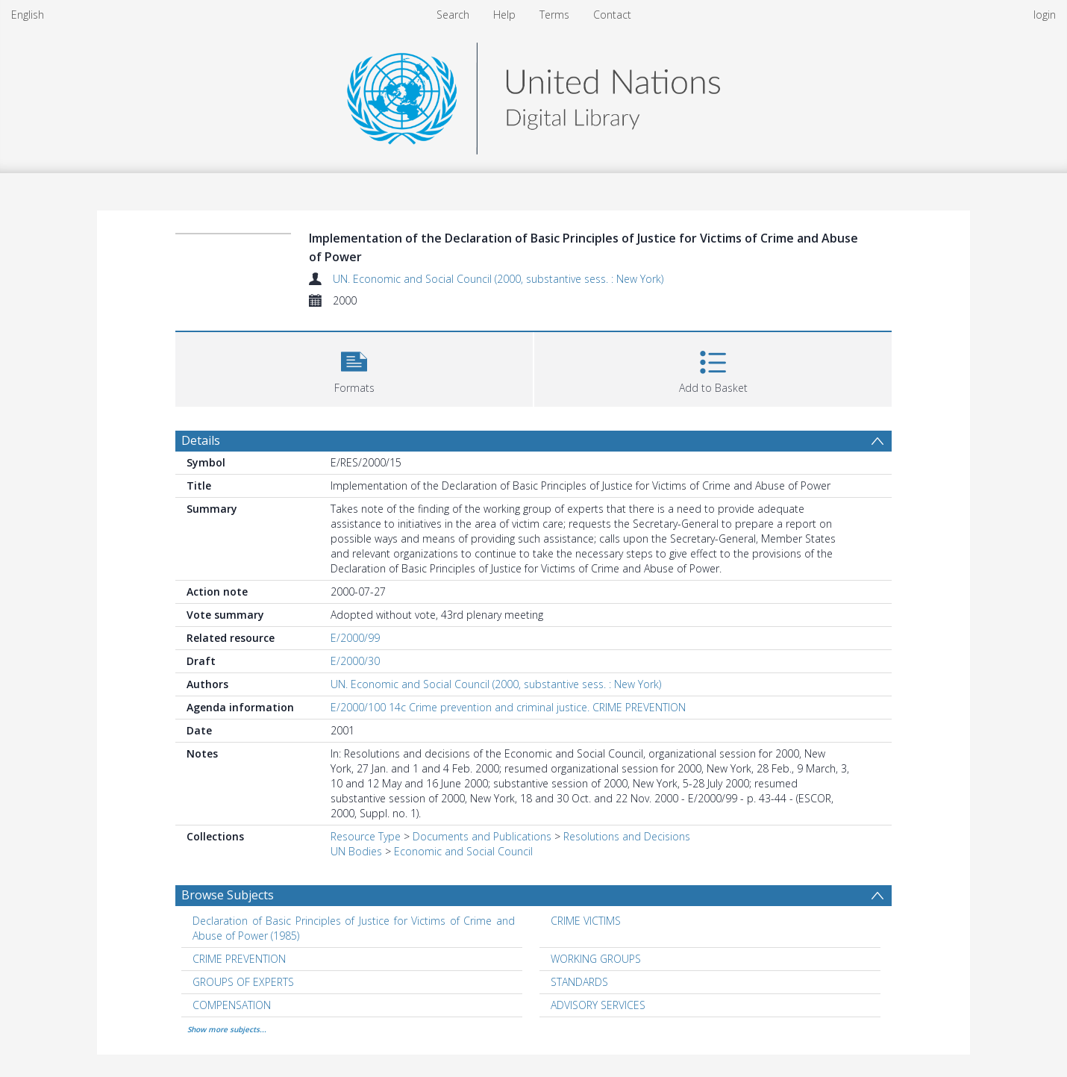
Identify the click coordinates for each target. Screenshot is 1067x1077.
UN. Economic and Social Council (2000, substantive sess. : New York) (498, 279)
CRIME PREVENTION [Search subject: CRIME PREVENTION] (239, 959)
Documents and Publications (482, 836)
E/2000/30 (355, 661)
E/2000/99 (355, 638)
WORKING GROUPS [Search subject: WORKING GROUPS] (596, 959)
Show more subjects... (226, 1029)
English (27, 14)
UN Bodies (356, 851)
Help (504, 14)
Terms (554, 14)
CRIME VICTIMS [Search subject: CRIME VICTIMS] (586, 921)
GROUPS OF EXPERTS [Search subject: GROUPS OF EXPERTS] (243, 982)
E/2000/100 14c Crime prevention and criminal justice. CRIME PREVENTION (508, 707)
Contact (612, 14)
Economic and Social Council (463, 851)
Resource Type (366, 836)
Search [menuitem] (452, 14)
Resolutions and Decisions (626, 836)
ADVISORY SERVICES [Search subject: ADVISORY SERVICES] (598, 1005)
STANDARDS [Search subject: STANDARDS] (579, 982)
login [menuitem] (1044, 14)
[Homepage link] (533, 94)
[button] (354, 367)
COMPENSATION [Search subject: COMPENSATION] (232, 1005)
